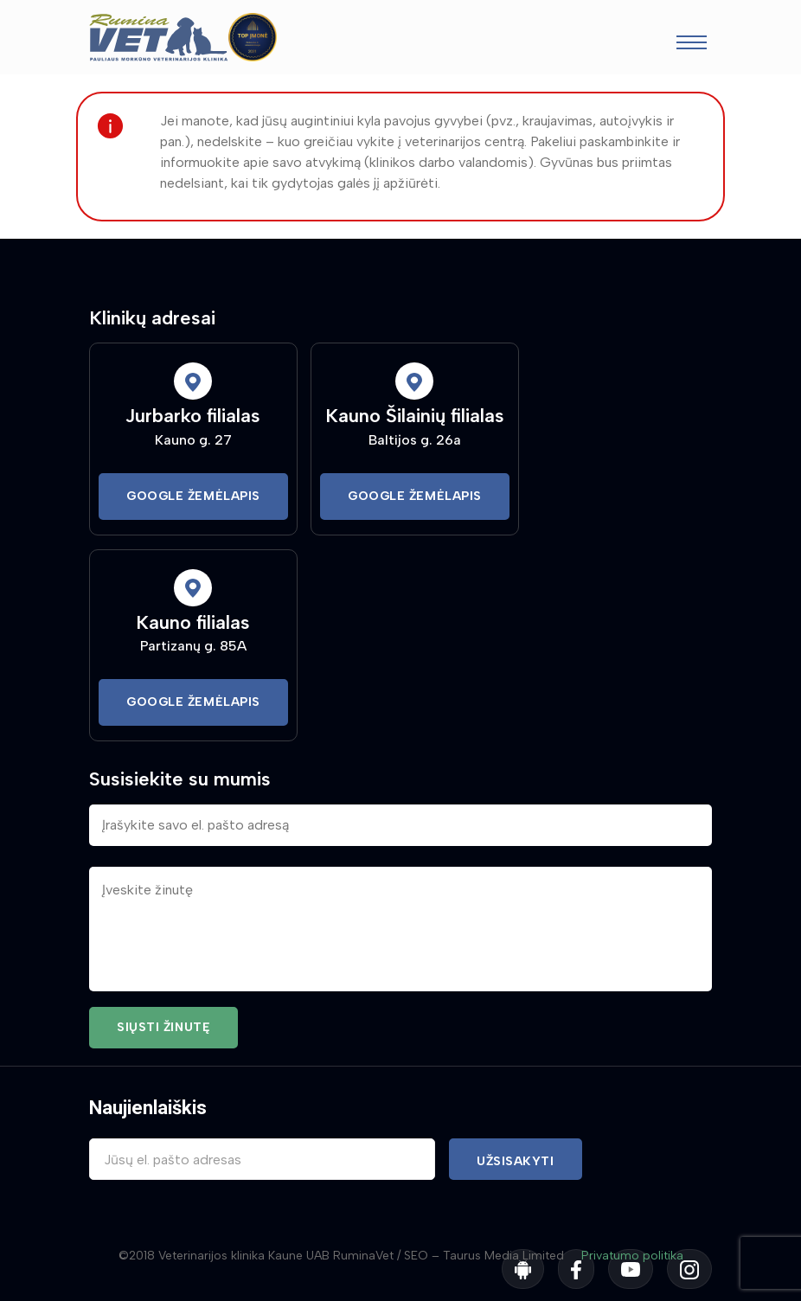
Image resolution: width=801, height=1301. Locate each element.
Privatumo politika (632, 1255)
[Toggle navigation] (691, 44)
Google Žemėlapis (193, 496)
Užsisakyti (515, 1161)
